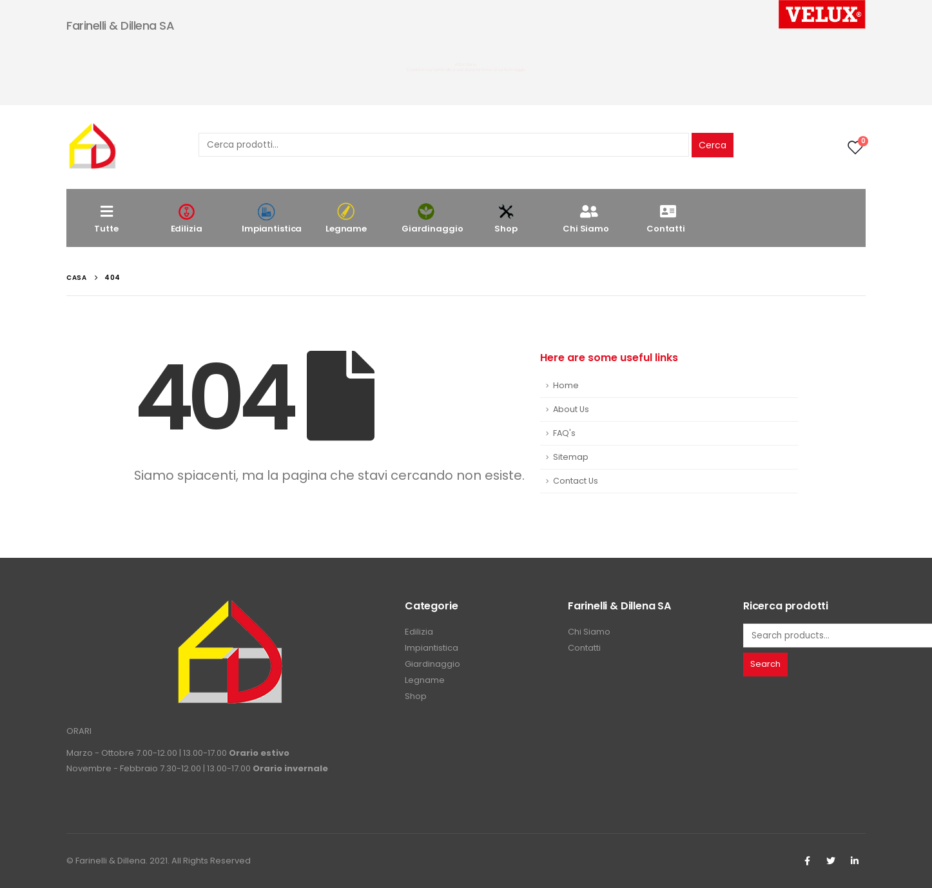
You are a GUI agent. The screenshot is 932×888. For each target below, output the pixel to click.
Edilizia (186, 218)
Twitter (830, 861)
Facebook (807, 861)
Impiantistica (272, 218)
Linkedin (854, 861)
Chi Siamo (586, 218)
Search (765, 664)
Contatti (665, 218)
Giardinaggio (432, 218)
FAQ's (564, 433)
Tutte (106, 218)
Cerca (712, 145)
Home (566, 385)
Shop (505, 218)
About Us (571, 409)
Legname (346, 218)
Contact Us (575, 480)
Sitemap (570, 456)
